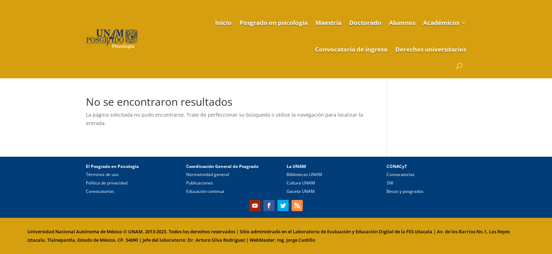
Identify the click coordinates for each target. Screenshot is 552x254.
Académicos (441, 23)
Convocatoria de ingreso (351, 49)
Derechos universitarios (430, 49)
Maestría (328, 23)
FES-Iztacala (419, 231)
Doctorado (365, 23)
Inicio (223, 23)
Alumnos (402, 23)
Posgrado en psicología (273, 23)
